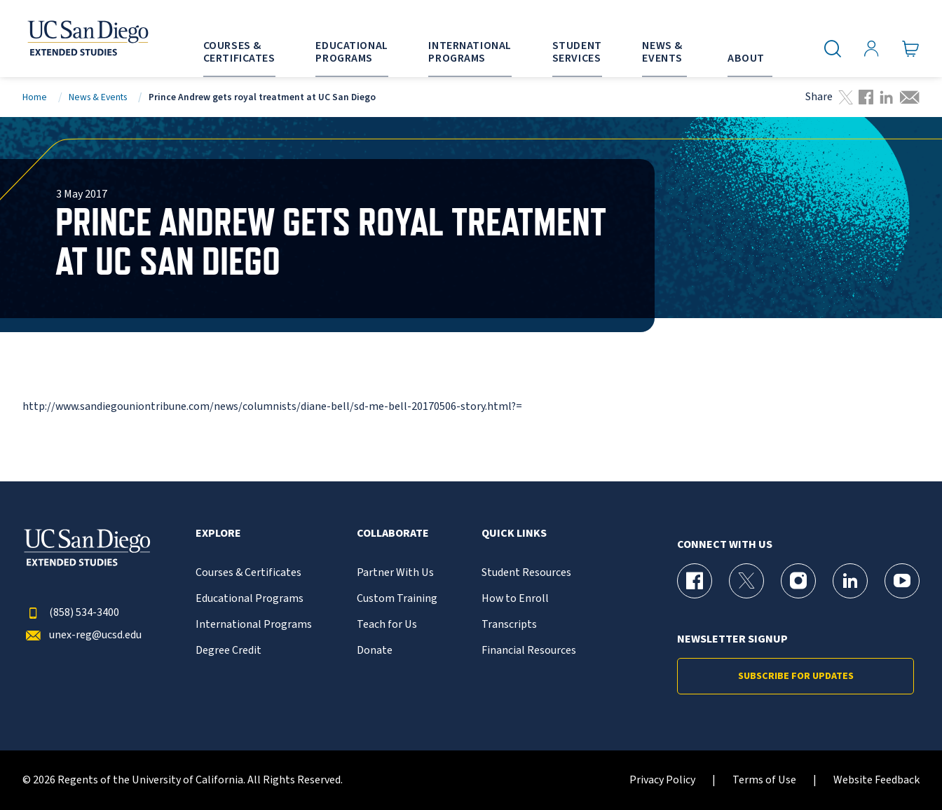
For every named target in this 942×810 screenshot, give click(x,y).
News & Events (98, 97)
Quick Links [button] (514, 533)
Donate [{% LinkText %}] (374, 650)
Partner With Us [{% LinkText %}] (395, 572)
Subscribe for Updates (796, 676)
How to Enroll (515, 598)
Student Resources (526, 572)
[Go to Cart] (911, 49)
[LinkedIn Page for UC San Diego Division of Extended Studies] (850, 580)
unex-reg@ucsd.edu (82, 635)
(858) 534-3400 (70, 612)
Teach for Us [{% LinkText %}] (387, 624)
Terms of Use (764, 780)
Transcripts (509, 624)
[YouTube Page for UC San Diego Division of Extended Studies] (902, 580)
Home (34, 97)
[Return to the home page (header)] (86, 38)
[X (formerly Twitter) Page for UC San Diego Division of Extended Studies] (746, 580)
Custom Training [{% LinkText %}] (397, 598)
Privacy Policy (662, 780)
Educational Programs (249, 598)
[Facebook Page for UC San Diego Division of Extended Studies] (694, 580)
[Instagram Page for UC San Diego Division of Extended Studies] (798, 580)
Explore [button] (218, 533)
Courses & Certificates (248, 572)
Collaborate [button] (393, 533)
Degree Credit (228, 650)
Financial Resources (529, 650)
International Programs (254, 624)
